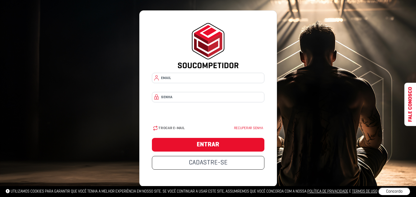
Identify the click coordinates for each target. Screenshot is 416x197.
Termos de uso (364, 191)
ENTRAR (208, 145)
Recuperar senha (248, 128)
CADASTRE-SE (208, 163)
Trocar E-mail (169, 128)
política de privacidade (327, 191)
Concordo (394, 191)
